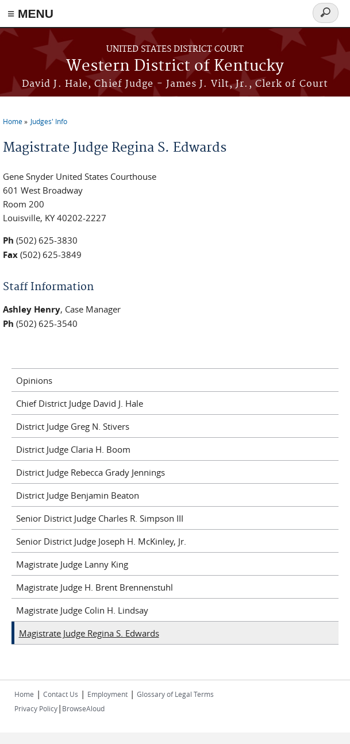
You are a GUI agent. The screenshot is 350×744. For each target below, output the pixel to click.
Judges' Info (48, 121)
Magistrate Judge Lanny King (72, 564)
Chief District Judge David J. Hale (79, 403)
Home (12, 121)
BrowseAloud (83, 708)
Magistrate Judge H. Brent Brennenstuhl (94, 587)
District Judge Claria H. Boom (73, 449)
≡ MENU (30, 13)
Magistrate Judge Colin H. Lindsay (82, 610)
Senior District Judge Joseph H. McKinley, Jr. (101, 541)
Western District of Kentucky (175, 66)
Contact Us (60, 694)
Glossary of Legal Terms (175, 694)
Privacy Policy (35, 708)
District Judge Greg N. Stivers (72, 426)
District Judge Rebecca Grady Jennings (90, 472)
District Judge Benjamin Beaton (77, 495)
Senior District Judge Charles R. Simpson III (99, 518)
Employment (107, 694)
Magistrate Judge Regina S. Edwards (89, 633)
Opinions (34, 380)
